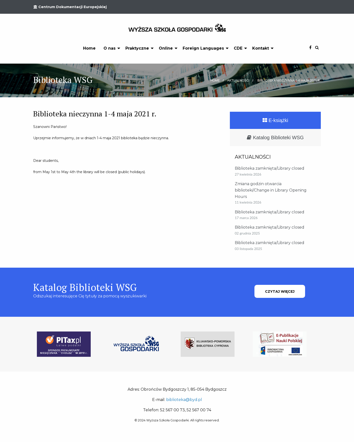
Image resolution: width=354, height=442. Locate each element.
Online (166, 48)
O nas (109, 48)
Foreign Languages (203, 48)
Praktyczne (137, 48)
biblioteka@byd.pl (184, 399)
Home (89, 48)
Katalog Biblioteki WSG (275, 137)
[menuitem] (89, 48)
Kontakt (260, 48)
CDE (238, 48)
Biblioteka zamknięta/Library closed (269, 168)
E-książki (275, 120)
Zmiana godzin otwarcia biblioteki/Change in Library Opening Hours (271, 190)
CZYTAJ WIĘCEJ (280, 291)
